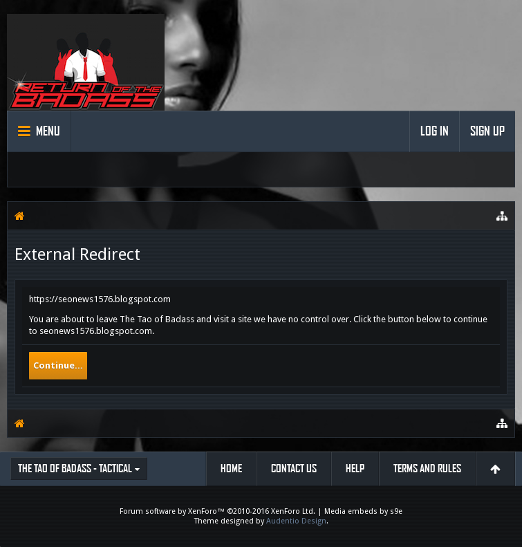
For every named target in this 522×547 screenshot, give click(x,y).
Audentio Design (296, 521)
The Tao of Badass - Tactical (75, 468)
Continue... (58, 365)
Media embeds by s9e (363, 511)
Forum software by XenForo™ (217, 511)
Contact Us (294, 468)
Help (355, 468)
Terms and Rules (427, 468)
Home (231, 468)
